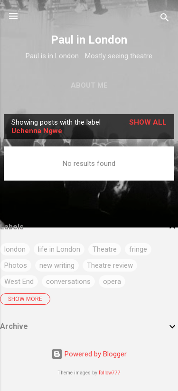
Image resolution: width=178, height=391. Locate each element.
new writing (57, 265)
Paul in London (89, 39)
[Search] (164, 19)
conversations (68, 281)
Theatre (105, 249)
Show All (148, 122)
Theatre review (110, 265)
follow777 (110, 373)
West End (19, 281)
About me (89, 85)
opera (112, 281)
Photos (15, 265)
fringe (138, 249)
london (15, 249)
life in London (59, 249)
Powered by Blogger (89, 354)
